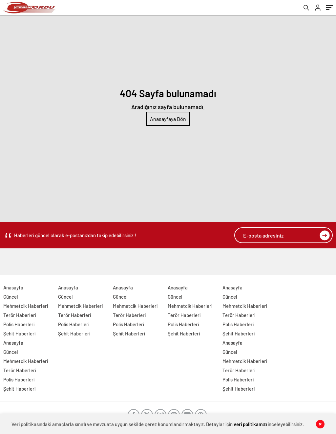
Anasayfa (13, 287)
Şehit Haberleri (19, 333)
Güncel (10, 297)
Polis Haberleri (18, 324)
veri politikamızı (250, 424)
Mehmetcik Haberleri (25, 306)
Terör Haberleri (19, 315)
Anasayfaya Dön (168, 119)
